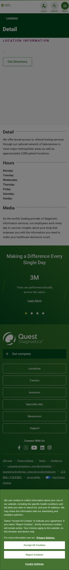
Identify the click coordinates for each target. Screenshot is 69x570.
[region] (34, 529)
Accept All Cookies (35, 545)
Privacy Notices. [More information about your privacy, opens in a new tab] (45, 537)
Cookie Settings (34, 564)
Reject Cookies (34, 554)
